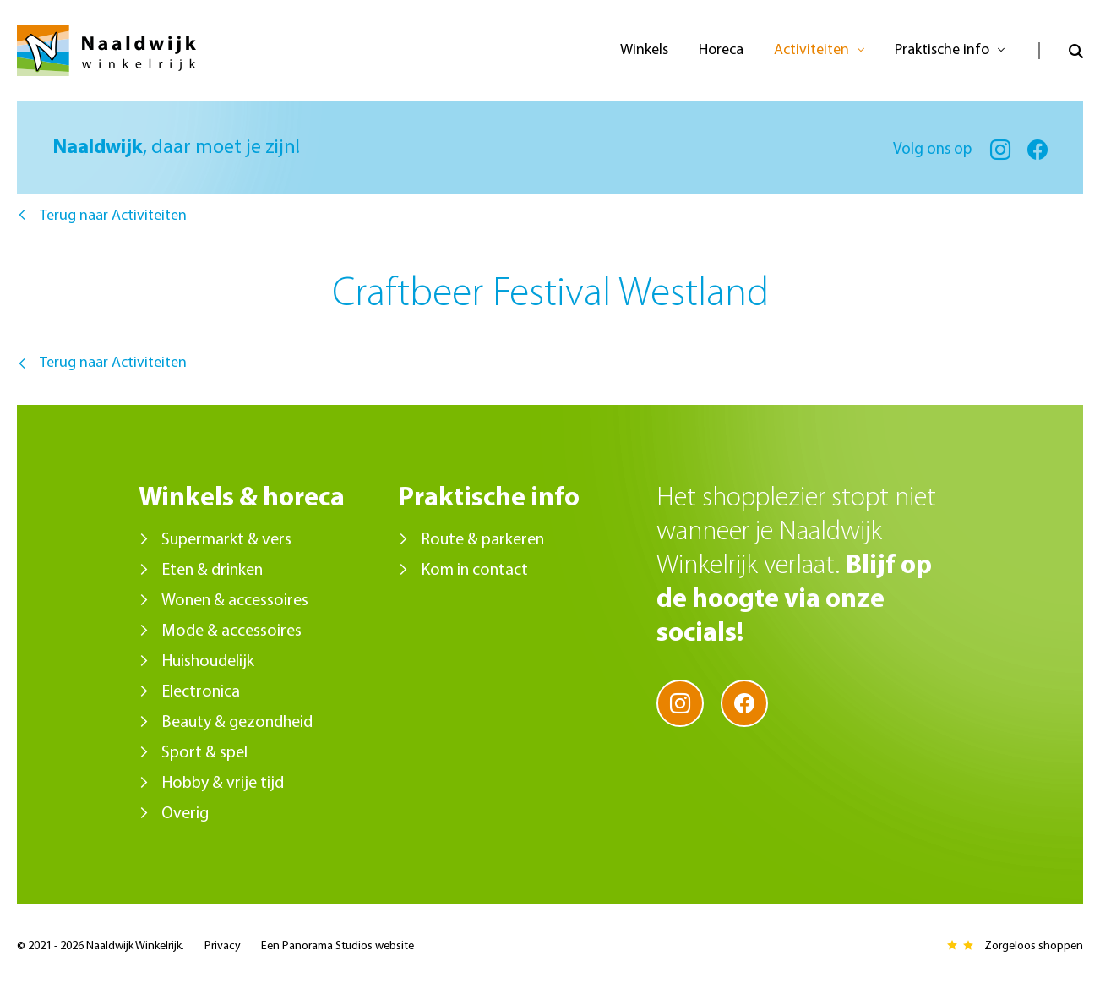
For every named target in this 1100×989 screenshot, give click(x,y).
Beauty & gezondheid (237, 722)
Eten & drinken (212, 570)
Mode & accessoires (231, 631)
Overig (185, 814)
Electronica (200, 692)
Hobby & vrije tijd (222, 783)
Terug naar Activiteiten (113, 216)
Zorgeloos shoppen (1033, 946)
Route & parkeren (482, 540)
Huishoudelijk (207, 661)
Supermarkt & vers (226, 540)
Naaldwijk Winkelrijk (106, 50)
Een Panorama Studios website (337, 946)
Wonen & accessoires (234, 601)
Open (1060, 50)
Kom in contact (474, 570)
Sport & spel (204, 753)
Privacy (222, 946)
